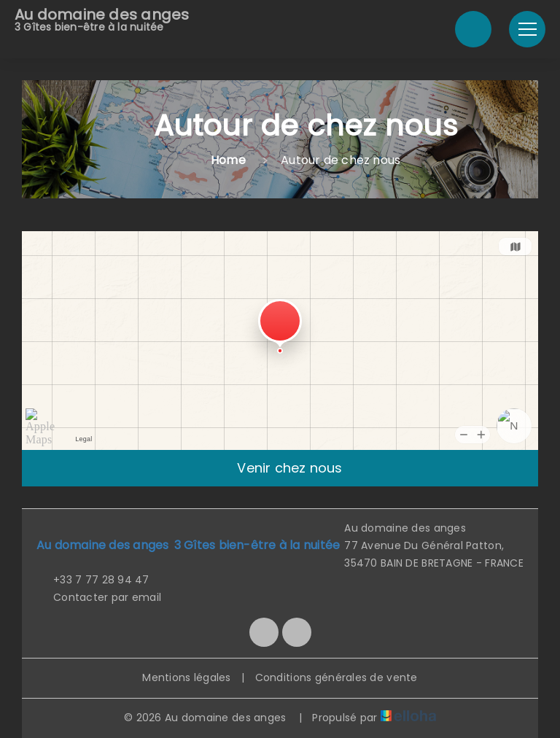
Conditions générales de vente (336, 677)
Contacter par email (98, 597)
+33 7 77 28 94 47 (92, 579)
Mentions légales (186, 677)
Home (228, 160)
